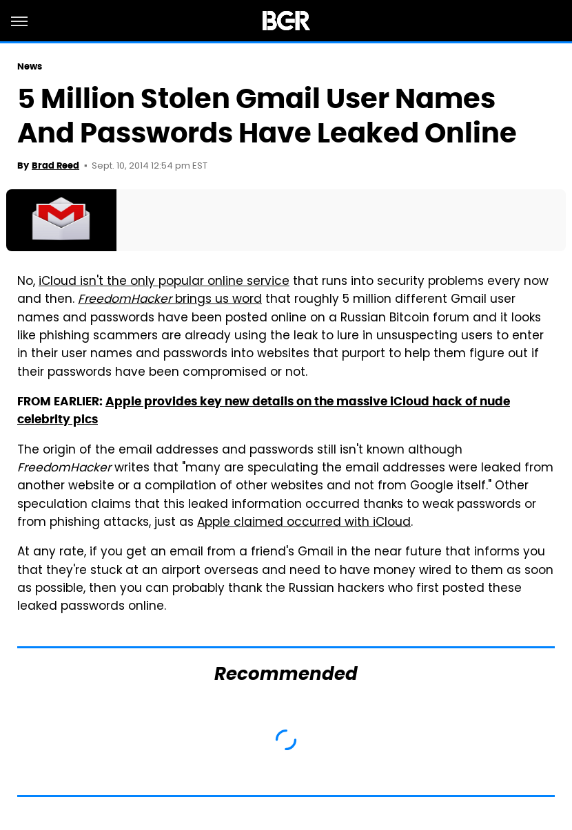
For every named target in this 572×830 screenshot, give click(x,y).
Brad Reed (55, 165)
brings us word (170, 300)
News (29, 66)
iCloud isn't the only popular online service (164, 282)
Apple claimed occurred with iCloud (304, 523)
